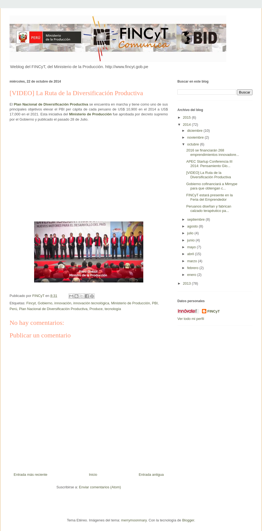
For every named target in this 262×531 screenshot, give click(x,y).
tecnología (113, 309)
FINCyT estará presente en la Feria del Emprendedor (209, 197)
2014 (187, 124)
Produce (96, 309)
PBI (155, 303)
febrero (193, 268)
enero (192, 275)
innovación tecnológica (91, 303)
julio (191, 233)
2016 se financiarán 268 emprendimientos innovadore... (212, 152)
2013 (187, 283)
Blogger (188, 520)
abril (191, 254)
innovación (62, 303)
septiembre (196, 219)
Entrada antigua (151, 474)
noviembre (196, 137)
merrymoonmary (134, 520)
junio (191, 240)
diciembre (195, 131)
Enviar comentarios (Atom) (100, 487)
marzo (192, 261)
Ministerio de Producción (130, 303)
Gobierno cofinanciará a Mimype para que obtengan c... (211, 186)
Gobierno (45, 303)
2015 (187, 117)
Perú (13, 309)
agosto (193, 226)
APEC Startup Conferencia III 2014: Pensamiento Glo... (209, 163)
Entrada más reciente (30, 474)
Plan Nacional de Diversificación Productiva (51, 104)
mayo (192, 247)
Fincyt (31, 303)
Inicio (93, 474)
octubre (193, 144)
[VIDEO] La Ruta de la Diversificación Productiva (208, 175)
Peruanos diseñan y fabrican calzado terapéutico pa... (208, 208)
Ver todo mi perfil (190, 319)
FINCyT (213, 311)
